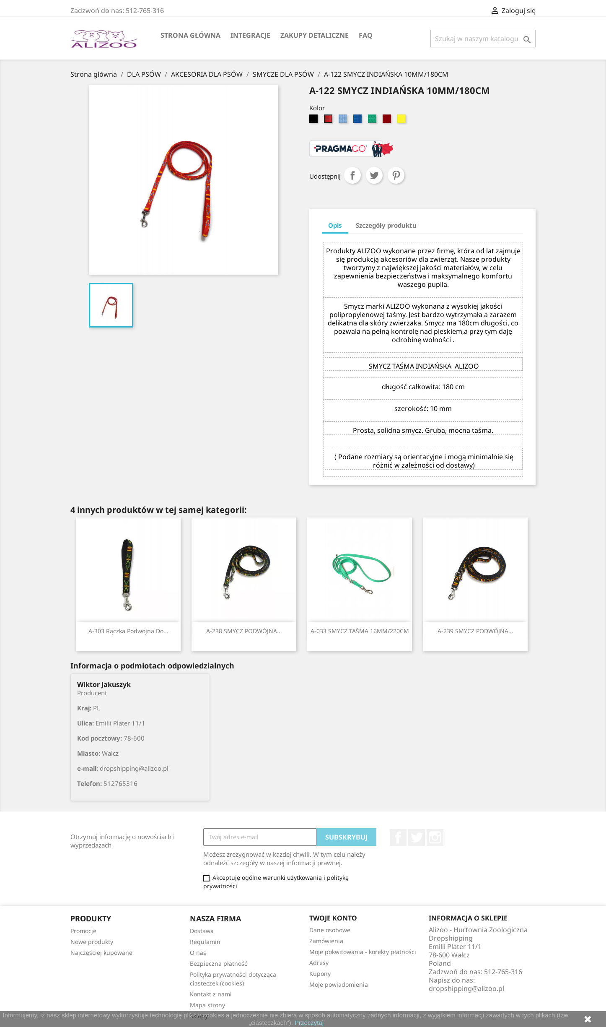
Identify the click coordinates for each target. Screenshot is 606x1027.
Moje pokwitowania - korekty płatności (362, 952)
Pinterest (396, 175)
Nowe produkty (91, 942)
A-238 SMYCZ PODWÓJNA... (244, 631)
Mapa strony (207, 1005)
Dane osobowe (329, 930)
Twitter (416, 837)
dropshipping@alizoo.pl (466, 988)
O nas (198, 953)
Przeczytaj (309, 1022)
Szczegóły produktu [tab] (386, 225)
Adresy (319, 963)
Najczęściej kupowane (101, 953)
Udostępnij (352, 175)
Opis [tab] (335, 225)
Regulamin (205, 942)
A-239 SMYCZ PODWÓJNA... (475, 631)
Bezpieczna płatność (218, 963)
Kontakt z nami (211, 994)
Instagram (435, 837)
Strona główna (190, 35)
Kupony (320, 974)
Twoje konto (333, 918)
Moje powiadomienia (338, 984)
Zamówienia (326, 941)
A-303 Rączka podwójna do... (128, 631)
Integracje (250, 35)
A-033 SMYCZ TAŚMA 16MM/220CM (360, 631)
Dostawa (202, 931)
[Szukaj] (483, 38)
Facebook (398, 837)
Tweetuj (374, 175)
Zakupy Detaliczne (314, 35)
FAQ (366, 35)
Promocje (83, 931)
